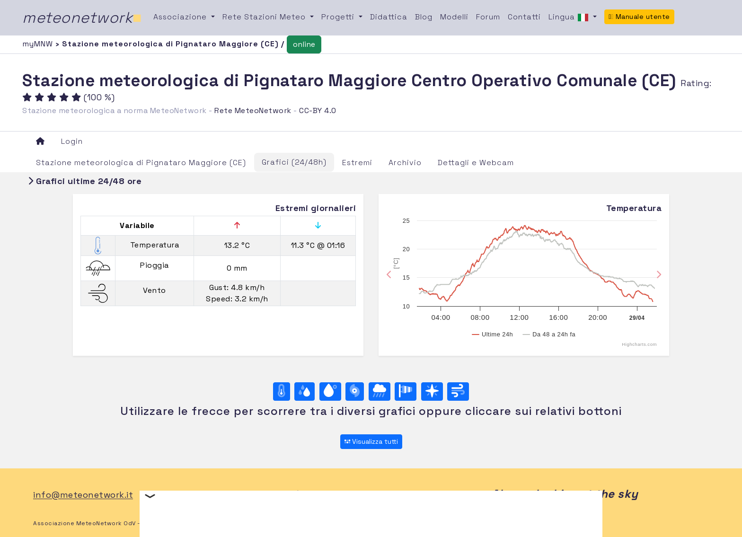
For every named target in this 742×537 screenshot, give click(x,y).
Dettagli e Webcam (476, 162)
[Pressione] (354, 391)
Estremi (357, 162)
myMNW (38, 44)
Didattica (388, 17)
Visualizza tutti (371, 441)
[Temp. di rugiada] (330, 391)
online (304, 44)
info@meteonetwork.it (83, 495)
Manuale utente (639, 16)
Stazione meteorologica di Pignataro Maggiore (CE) (141, 162)
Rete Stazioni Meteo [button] (265, 17)
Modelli (454, 17)
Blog (424, 17)
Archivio (405, 162)
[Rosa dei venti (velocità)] (405, 391)
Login (72, 141)
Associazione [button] (181, 17)
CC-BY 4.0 (317, 110)
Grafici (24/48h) (294, 162)
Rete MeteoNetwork (253, 110)
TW (331, 495)
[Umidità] (304, 391)
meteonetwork (82, 17)
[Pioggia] (379, 391)
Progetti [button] (339, 17)
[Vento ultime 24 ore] (458, 391)
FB (309, 495)
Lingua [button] (569, 17)
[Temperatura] (281, 391)
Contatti (524, 17)
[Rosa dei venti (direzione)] (432, 391)
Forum (488, 17)
